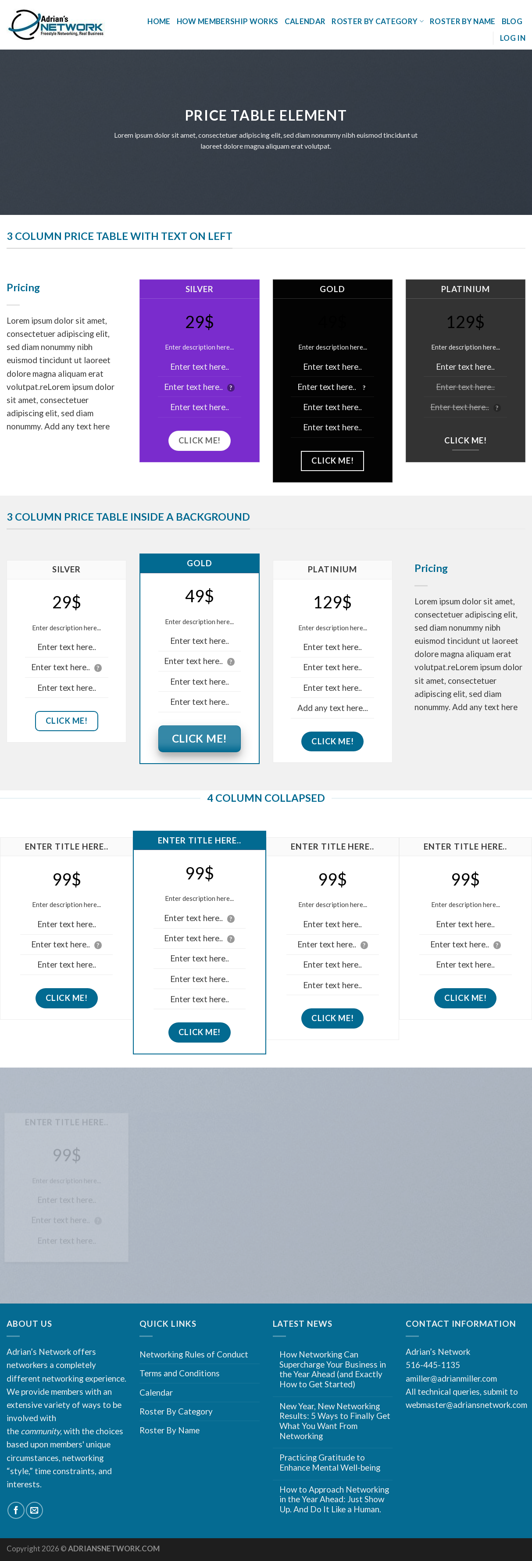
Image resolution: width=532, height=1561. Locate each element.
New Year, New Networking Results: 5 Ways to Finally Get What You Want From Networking (334, 1421)
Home (158, 21)
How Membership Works (227, 21)
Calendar (305, 21)
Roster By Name (463, 21)
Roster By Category (378, 21)
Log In (512, 38)
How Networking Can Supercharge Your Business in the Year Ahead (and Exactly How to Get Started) (332, 1369)
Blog (512, 21)
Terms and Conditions (179, 1373)
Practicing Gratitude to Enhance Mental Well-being (329, 1462)
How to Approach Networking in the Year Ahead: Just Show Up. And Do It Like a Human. (334, 1499)
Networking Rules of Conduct (193, 1354)
